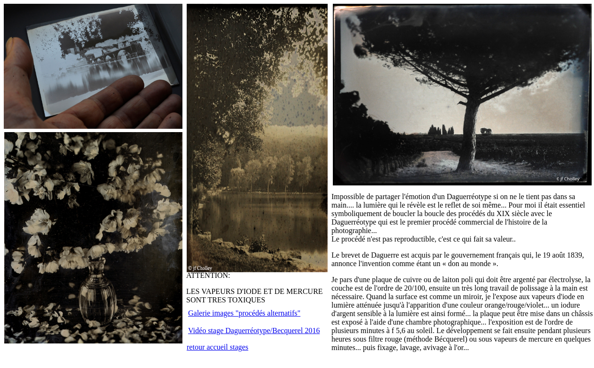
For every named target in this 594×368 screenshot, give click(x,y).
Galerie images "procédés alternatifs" (244, 313)
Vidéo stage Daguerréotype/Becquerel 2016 (254, 330)
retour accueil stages (217, 347)
